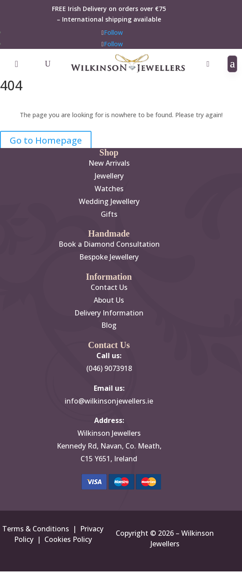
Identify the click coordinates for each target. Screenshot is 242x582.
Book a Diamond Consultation (109, 244)
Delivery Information (108, 313)
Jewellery (109, 176)
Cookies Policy (68, 539)
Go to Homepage (46, 140)
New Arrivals (109, 163)
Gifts (109, 214)
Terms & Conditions (35, 529)
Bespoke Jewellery (109, 257)
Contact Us (109, 287)
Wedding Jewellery (109, 201)
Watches (109, 188)
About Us (109, 300)
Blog (109, 325)
